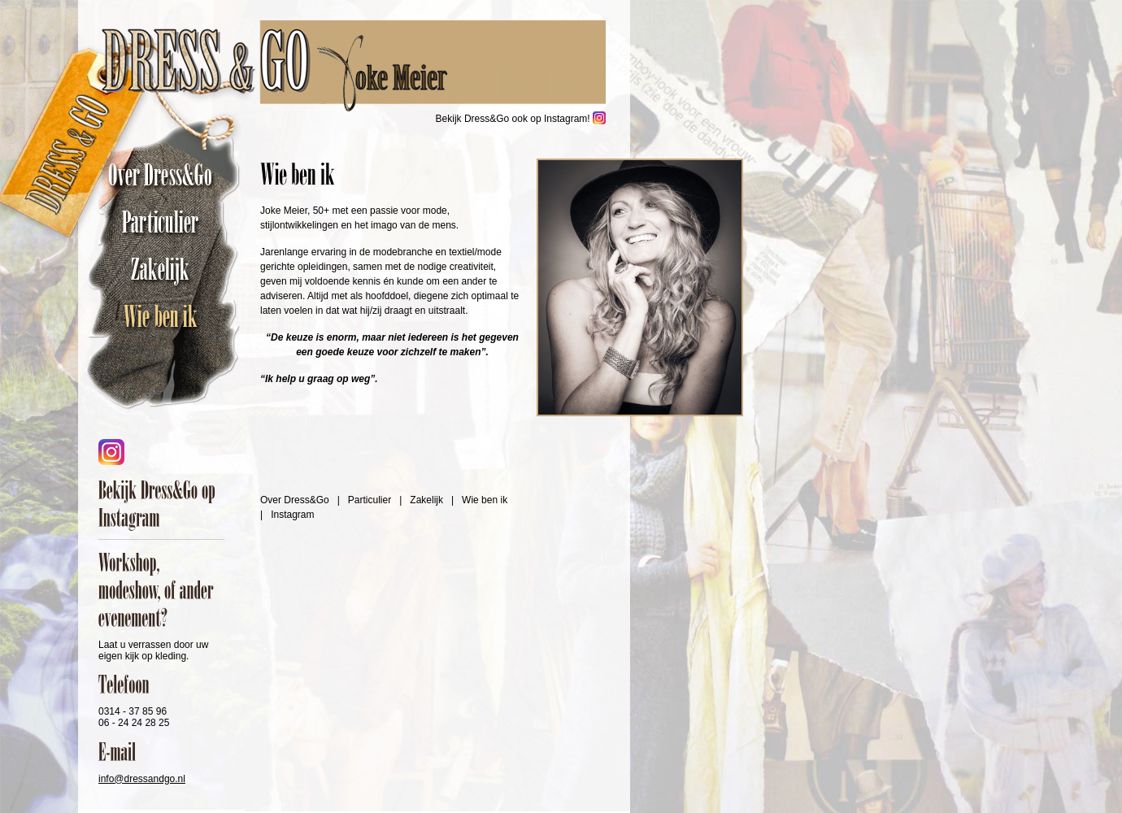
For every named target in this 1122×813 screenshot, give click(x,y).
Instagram (292, 514)
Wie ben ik (163, 316)
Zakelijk (163, 269)
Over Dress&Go (163, 174)
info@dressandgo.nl (141, 779)
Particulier (163, 222)
